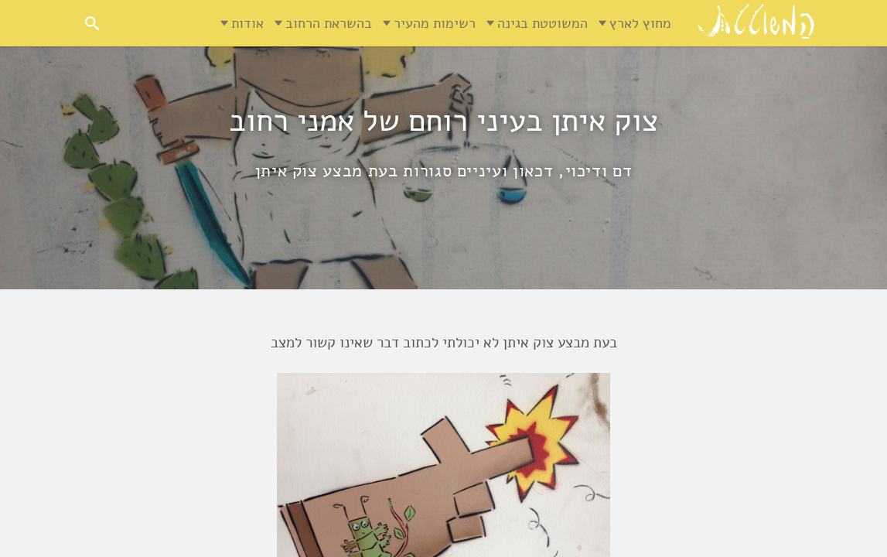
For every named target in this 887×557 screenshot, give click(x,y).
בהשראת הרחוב (333, 23)
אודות (252, 23)
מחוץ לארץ (645, 23)
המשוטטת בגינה (547, 23)
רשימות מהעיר (439, 23)
